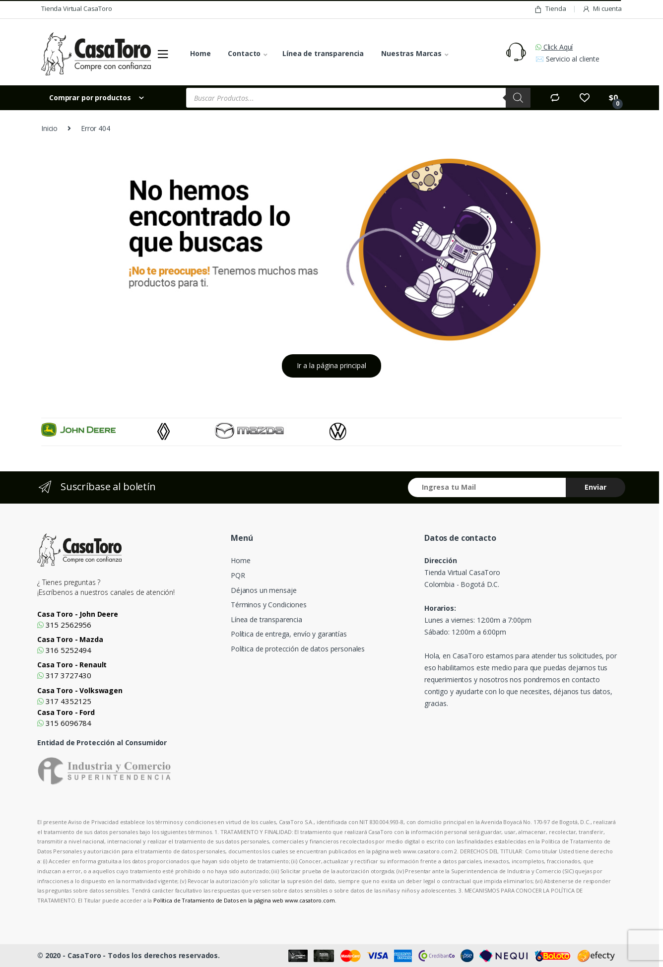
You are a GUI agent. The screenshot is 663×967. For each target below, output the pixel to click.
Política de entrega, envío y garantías (289, 634)
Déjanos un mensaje (263, 590)
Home (200, 53)
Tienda (550, 8)
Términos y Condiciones (269, 604)
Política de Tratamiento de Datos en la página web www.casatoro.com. (244, 900)
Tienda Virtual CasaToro (76, 8)
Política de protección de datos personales (298, 648)
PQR (238, 575)
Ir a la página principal (331, 365)
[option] (99, 430)
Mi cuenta (602, 8)
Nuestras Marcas (411, 53)
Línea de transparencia (323, 53)
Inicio (49, 128)
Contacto (244, 53)
